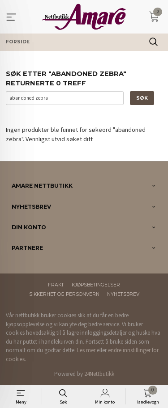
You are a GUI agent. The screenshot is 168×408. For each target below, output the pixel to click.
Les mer (86, 350)
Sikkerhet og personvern (64, 294)
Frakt (56, 285)
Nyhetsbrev (123, 294)
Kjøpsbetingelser (96, 285)
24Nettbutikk (99, 374)
